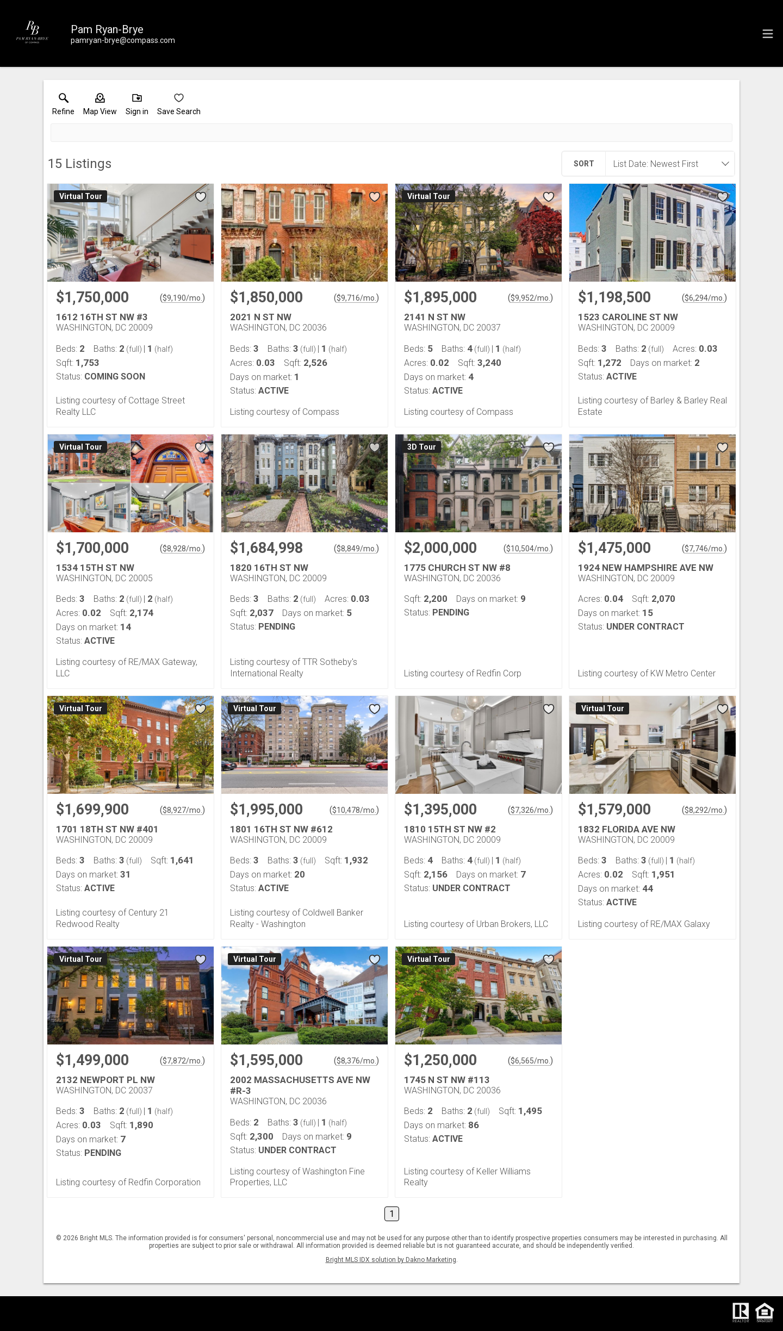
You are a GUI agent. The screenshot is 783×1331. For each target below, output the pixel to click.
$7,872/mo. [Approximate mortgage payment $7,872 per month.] (182, 1060)
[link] (63, 106)
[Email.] (123, 40)
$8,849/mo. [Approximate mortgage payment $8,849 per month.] (356, 548)
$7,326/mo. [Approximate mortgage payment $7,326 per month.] (530, 810)
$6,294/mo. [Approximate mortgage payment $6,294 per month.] (704, 298)
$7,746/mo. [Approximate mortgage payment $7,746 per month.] (704, 548)
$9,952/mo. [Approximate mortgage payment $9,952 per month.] (530, 298)
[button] (100, 106)
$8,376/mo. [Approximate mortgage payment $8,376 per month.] (356, 1060)
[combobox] (666, 164)
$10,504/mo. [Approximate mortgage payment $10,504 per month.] (528, 548)
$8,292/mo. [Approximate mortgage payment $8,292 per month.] (704, 810)
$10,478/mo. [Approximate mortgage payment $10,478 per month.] (354, 810)
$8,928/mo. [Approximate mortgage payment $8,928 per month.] (182, 548)
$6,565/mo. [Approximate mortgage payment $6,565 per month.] (530, 1060)
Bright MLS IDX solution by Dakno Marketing (391, 1260)
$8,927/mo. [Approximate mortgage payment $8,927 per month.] (182, 810)
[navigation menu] (767, 33)
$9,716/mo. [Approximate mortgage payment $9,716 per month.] (356, 298)
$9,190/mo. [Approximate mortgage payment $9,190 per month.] (182, 298)
